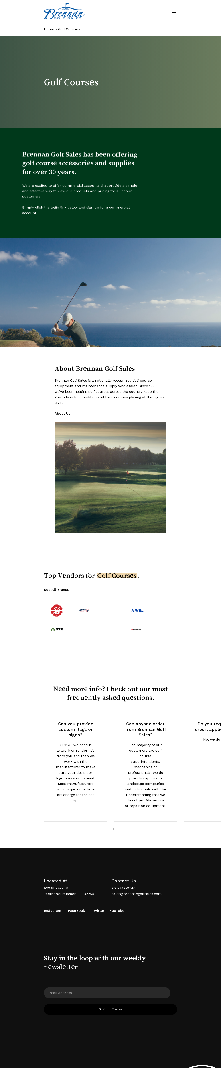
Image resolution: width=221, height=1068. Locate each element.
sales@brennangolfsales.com (137, 894)
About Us (62, 413)
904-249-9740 (124, 888)
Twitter (98, 910)
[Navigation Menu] (174, 11)
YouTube (117, 910)
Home (49, 29)
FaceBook (76, 910)
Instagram (52, 910)
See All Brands (56, 589)
